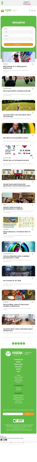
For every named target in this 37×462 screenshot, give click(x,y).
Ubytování (18, 366)
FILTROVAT (17, 44)
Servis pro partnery (18, 377)
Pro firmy (18, 382)
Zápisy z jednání (18, 402)
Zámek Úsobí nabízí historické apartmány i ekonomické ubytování (16, 185)
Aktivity (18, 362)
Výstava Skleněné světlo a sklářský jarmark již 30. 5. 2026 (16, 257)
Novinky (18, 369)
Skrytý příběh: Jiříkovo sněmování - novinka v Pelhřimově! (16, 305)
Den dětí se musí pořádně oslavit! (15, 138)
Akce (18, 371)
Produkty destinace (18, 397)
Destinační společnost (18, 395)
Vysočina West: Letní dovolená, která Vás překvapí (17, 115)
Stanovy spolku (18, 379)
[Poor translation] (5, 440)
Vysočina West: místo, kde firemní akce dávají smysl (18, 329)
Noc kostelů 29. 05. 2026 (12, 281)
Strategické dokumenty (18, 399)
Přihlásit (27, 414)
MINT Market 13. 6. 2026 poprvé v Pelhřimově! (15, 67)
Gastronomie (18, 364)
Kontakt (18, 375)
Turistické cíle (18, 359)
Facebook (18, 387)
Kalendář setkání (18, 380)
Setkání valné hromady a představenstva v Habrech (13, 208)
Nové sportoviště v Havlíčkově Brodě (16, 91)
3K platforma (19, 401)
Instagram (18, 389)
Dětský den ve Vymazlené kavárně (16, 160)
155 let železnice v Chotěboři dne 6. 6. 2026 (17, 232)
